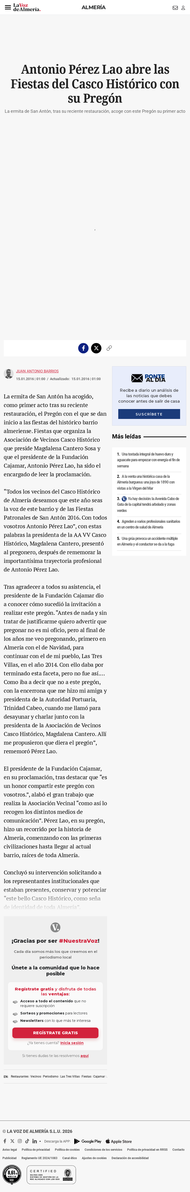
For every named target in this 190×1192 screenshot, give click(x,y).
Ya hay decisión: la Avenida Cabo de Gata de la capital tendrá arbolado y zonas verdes (148, 504)
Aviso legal (9, 1149)
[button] (8, 7)
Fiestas (86, 1076)
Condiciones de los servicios (103, 1149)
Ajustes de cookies (94, 1158)
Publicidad (9, 1158)
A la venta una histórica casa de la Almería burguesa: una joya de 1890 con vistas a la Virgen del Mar (145, 482)
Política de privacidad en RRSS (147, 1149)
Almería (94, 7)
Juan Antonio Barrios (37, 371)
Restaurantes (19, 1076)
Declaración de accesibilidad (130, 1158)
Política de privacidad (36, 1149)
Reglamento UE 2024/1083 (39, 1158)
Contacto (178, 1149)
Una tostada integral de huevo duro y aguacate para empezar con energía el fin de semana (148, 460)
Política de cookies (67, 1149)
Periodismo (50, 1076)
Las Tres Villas (70, 1076)
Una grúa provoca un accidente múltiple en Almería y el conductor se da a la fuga (147, 541)
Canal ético (69, 1158)
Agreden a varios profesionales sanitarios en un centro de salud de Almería (148, 524)
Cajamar (99, 1076)
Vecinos (35, 1076)
